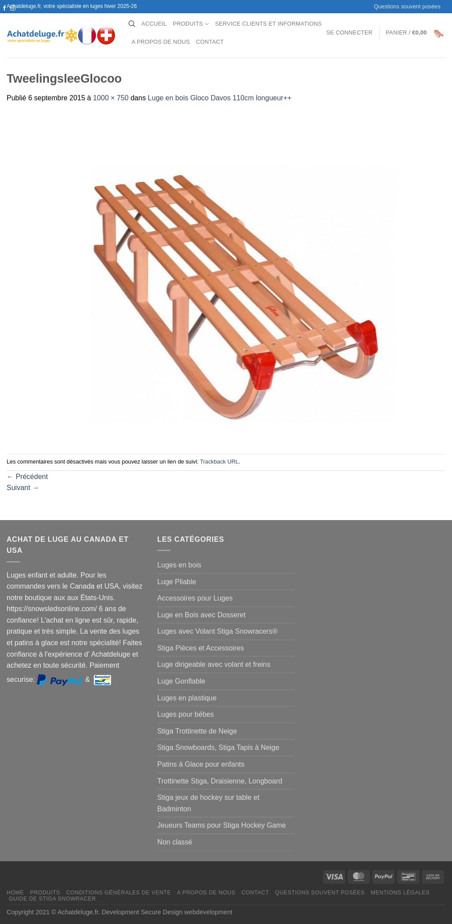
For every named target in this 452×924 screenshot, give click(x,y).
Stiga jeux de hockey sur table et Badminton (208, 803)
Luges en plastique (186, 698)
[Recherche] (131, 23)
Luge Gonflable (181, 681)
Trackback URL (219, 461)
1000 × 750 (111, 98)
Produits (191, 24)
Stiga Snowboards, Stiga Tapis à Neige (218, 747)
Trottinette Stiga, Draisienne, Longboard (219, 781)
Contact (210, 41)
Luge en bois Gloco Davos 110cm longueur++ (220, 98)
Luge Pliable (176, 582)
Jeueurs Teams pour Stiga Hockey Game (221, 825)
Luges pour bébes (185, 714)
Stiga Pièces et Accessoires (200, 648)
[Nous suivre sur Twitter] (4, 17)
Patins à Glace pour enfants (200, 764)
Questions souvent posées (407, 6)
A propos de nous (161, 41)
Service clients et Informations (268, 23)
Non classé (174, 842)
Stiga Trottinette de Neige (197, 731)
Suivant (23, 487)
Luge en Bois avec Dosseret (201, 615)
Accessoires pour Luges (195, 598)
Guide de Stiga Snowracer (52, 899)
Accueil (153, 23)
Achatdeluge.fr (77, 912)
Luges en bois (179, 565)
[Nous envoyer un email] (12, 17)
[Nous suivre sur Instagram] (12, 8)
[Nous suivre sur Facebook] (4, 8)
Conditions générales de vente (118, 893)
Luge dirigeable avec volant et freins (213, 664)
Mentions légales (400, 893)
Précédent (27, 476)
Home (15, 893)
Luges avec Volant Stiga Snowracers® (217, 631)
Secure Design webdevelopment (186, 912)
